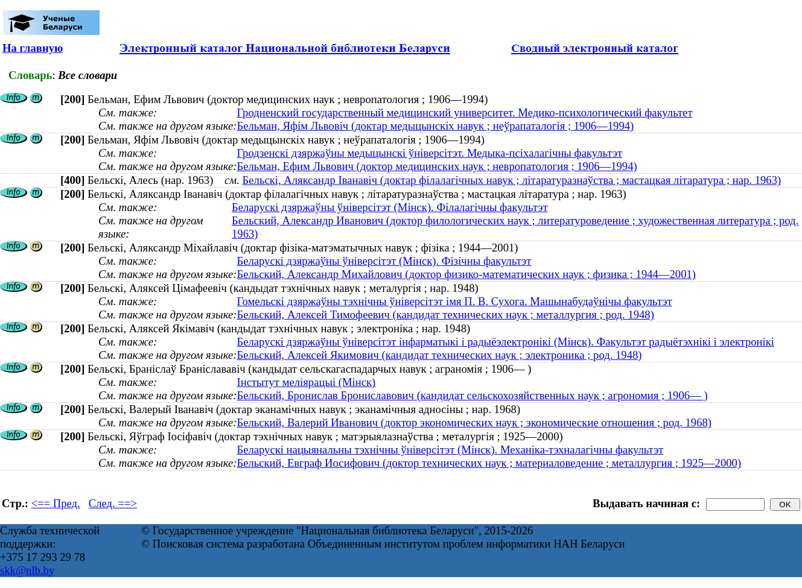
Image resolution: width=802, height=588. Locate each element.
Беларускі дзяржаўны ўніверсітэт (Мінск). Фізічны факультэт (384, 260)
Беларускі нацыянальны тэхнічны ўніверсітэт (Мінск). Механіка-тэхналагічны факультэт (450, 449)
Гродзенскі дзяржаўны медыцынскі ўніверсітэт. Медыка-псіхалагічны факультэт (429, 153)
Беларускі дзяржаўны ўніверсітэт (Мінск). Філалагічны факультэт (390, 207)
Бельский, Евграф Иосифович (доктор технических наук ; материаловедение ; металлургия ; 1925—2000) (489, 463)
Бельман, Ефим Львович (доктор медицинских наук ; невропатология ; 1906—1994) (437, 166)
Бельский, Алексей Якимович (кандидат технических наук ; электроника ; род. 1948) (439, 355)
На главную (32, 48)
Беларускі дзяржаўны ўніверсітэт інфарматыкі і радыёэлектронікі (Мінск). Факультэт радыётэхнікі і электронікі (505, 341)
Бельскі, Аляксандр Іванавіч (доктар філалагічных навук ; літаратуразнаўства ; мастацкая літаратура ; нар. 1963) (512, 180)
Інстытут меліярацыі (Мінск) (306, 382)
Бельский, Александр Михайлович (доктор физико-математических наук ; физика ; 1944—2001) (466, 274)
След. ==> (113, 503)
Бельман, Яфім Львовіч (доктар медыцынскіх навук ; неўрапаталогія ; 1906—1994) (435, 125)
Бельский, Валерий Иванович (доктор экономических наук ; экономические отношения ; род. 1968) (474, 422)
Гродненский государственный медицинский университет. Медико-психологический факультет (464, 112)
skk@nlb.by (27, 570)
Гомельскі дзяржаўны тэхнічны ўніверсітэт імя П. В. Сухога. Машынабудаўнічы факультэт (454, 301)
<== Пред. (55, 503)
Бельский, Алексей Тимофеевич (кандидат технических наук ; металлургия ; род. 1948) (445, 314)
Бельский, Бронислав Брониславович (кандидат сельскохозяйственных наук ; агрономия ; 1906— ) (472, 395)
